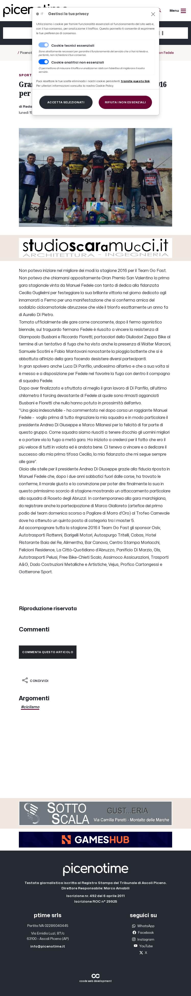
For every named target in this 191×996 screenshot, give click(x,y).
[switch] (44, 61)
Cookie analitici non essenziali (77, 62)
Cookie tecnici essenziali (72, 45)
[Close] (153, 14)
